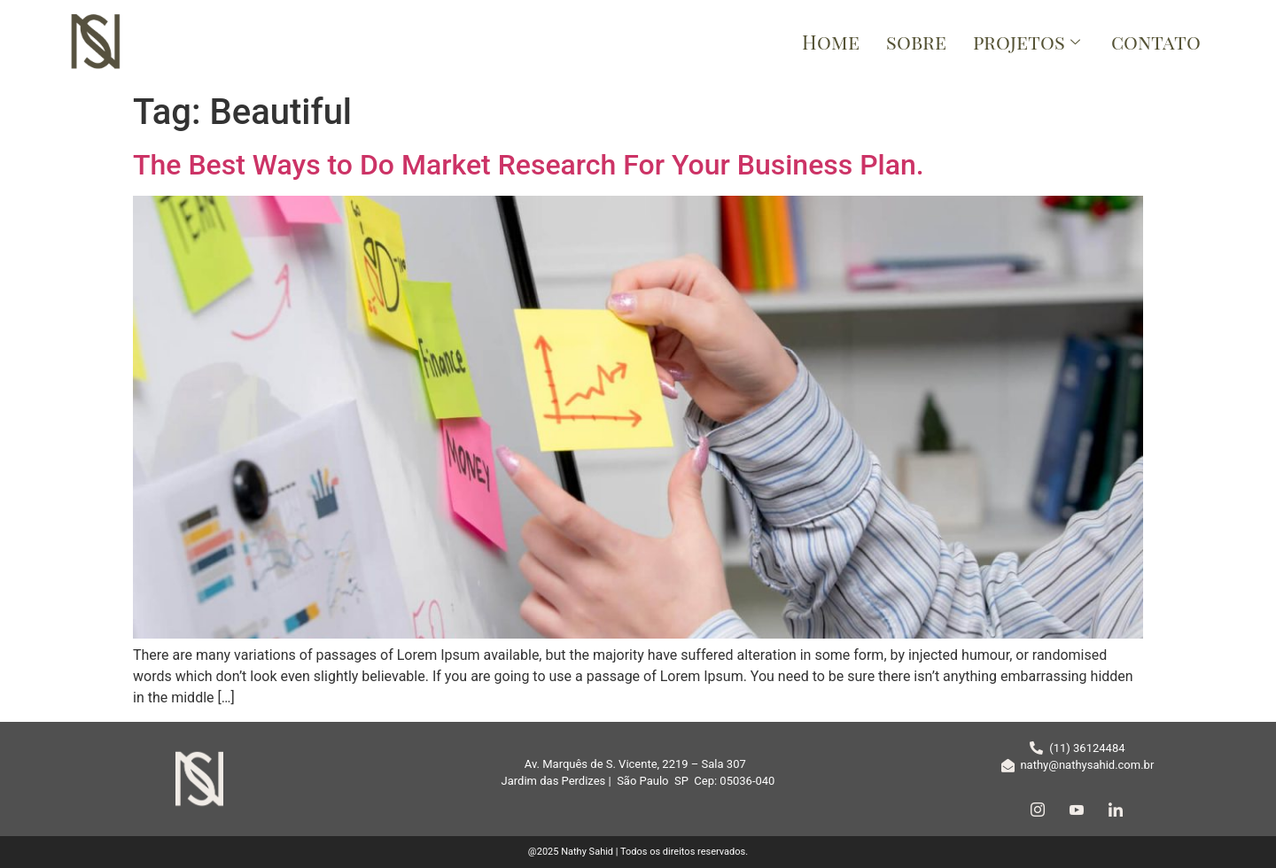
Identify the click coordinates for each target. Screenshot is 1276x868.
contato (1156, 41)
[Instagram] (1037, 809)
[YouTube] (1076, 809)
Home (831, 41)
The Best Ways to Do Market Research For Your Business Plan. (528, 165)
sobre (916, 41)
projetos (1029, 41)
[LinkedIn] (1115, 809)
